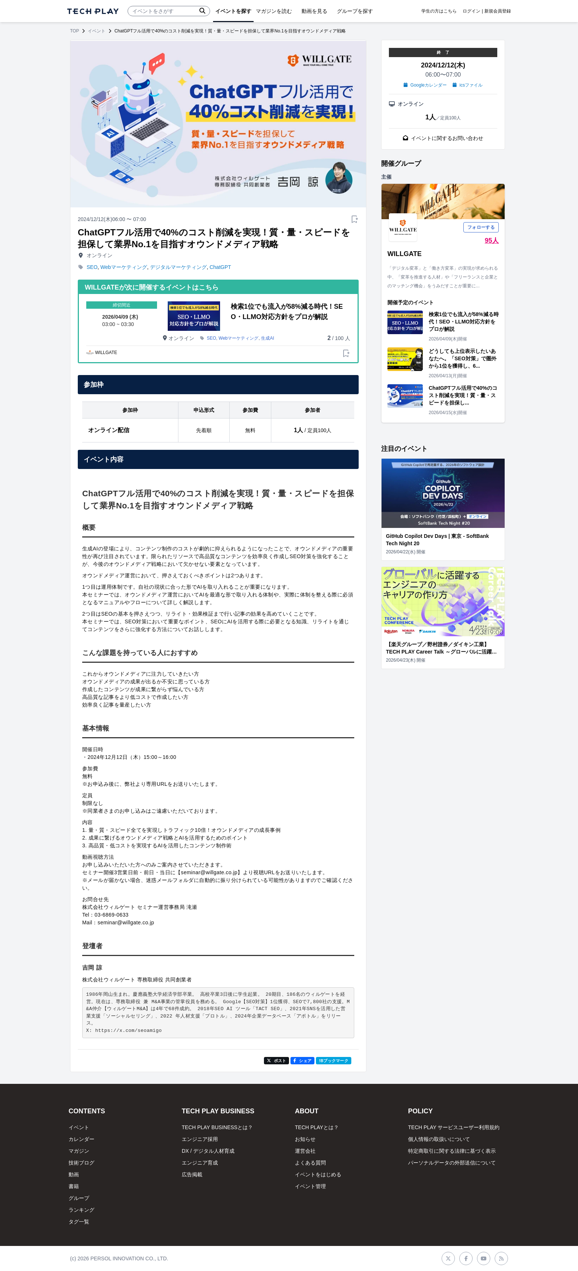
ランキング (81, 1210)
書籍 (74, 1186)
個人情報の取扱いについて (439, 1139)
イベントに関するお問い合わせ (443, 138)
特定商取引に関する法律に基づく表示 (452, 1151)
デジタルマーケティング (178, 267)
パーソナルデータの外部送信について (452, 1163)
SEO (92, 267)
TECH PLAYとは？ (317, 1127)
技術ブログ (81, 1163)
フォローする (481, 227)
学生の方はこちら (439, 11)
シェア (302, 1060)
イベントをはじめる (318, 1174)
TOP (74, 31)
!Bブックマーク (333, 1060)
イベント (96, 31)
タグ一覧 (79, 1222)
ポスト (276, 1060)
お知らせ (305, 1139)
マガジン (79, 1151)
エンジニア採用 (200, 1139)
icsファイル (468, 85)
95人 (492, 240)
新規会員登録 (497, 11)
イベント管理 (310, 1186)
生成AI (267, 338)
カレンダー (81, 1139)
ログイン (471, 11)
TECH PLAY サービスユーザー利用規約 (453, 1127)
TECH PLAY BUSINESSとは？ (217, 1127)
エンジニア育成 (200, 1163)
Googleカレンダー (425, 85)
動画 (74, 1174)
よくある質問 (310, 1163)
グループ (79, 1198)
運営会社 (305, 1151)
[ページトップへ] (93, 11)
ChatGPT (220, 267)
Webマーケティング (123, 267)
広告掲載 (192, 1174)
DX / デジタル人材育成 (208, 1151)
